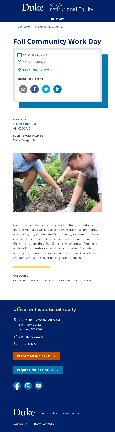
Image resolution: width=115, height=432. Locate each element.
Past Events (23, 26)
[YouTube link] (39, 386)
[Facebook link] (17, 386)
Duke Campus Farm (36, 70)
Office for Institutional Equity (44, 309)
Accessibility (20, 423)
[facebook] (34, 89)
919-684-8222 (27, 344)
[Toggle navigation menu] (57, 18)
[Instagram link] (28, 386)
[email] (23, 89)
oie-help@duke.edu (31, 337)
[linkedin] (57, 89)
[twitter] (46, 89)
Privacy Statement (43, 423)
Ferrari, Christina (24, 124)
